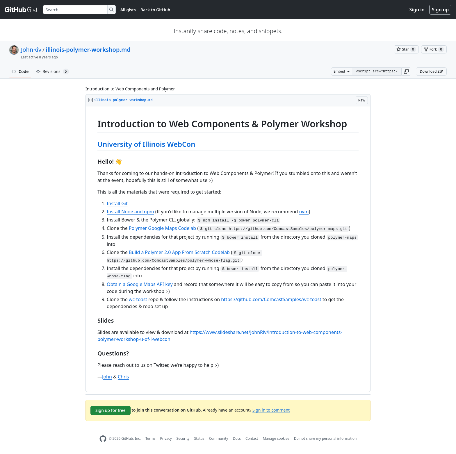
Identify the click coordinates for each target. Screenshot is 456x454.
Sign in (417, 9)
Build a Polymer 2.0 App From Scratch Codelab (179, 252)
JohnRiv (31, 49)
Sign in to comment (271, 409)
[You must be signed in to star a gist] (406, 49)
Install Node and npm (130, 211)
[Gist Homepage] (21, 9)
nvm (304, 211)
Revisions (52, 71)
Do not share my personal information (325, 438)
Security (183, 438)
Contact (251, 438)
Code (20, 71)
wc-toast (138, 299)
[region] (228, 249)
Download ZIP (431, 71)
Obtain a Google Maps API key (140, 284)
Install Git (117, 203)
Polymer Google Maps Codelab (162, 228)
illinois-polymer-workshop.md (88, 49)
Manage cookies (276, 438)
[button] (406, 71)
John (107, 376)
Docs (237, 438)
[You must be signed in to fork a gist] (434, 49)
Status (199, 438)
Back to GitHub (155, 9)
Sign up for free (110, 410)
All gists (128, 9)
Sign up (440, 9)
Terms (150, 438)
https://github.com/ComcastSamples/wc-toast (271, 299)
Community (218, 438)
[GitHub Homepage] (102, 438)
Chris (123, 376)
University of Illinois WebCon (146, 144)
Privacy (166, 438)
